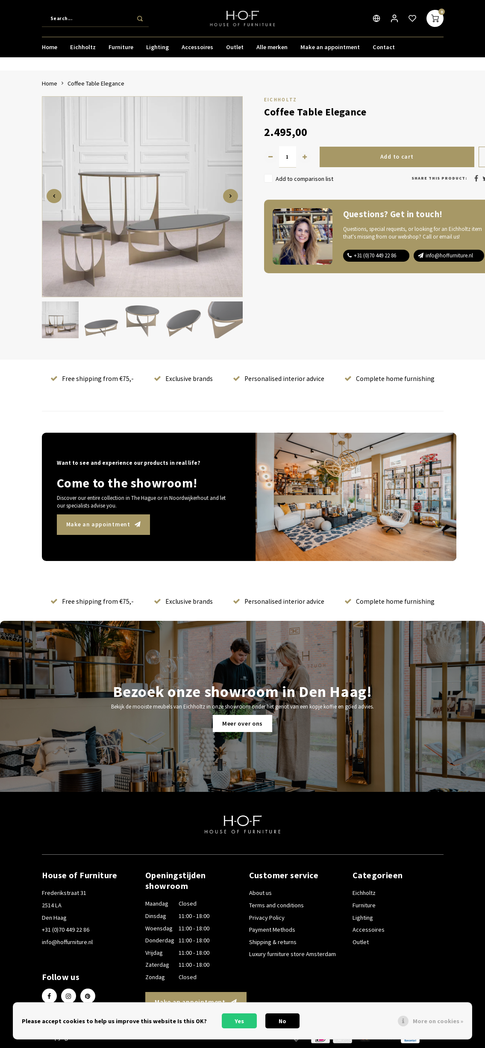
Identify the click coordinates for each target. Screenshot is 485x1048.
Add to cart (396, 157)
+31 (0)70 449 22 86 (375, 255)
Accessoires (197, 49)
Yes (239, 1021)
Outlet (235, 49)
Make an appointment (330, 49)
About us (260, 893)
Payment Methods (272, 929)
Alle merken (272, 49)
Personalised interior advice (278, 379)
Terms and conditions (276, 905)
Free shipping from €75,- (92, 379)
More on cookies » (438, 1021)
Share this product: (439, 178)
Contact (384, 49)
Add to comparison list (304, 179)
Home (49, 49)
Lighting (157, 49)
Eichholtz (83, 49)
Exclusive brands (183, 379)
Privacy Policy (267, 917)
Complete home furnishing (389, 379)
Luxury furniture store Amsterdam (292, 954)
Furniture (121, 49)
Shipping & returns (273, 942)
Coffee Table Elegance (96, 83)
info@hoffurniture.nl (449, 255)
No (282, 1021)
